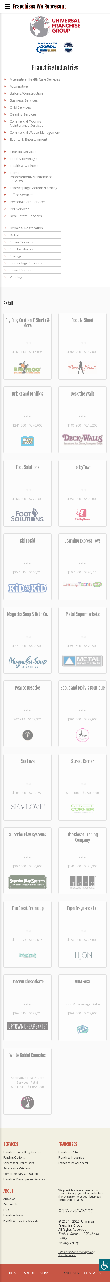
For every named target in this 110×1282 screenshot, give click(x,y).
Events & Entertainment (28, 139)
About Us (9, 1199)
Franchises (69, 1273)
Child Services (20, 107)
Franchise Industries (71, 1157)
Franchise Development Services (24, 1179)
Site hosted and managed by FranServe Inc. (76, 1253)
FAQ (6, 1210)
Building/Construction (26, 93)
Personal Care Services (28, 201)
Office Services (21, 194)
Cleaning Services (23, 114)
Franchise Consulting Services (22, 1152)
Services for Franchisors (18, 1163)
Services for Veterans (16, 1168)
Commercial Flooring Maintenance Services (26, 123)
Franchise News (13, 1215)
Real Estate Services (26, 215)
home (13, 1273)
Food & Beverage (23, 158)
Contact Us (10, 1204)
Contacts (92, 1273)
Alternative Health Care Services (35, 79)
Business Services (24, 100)
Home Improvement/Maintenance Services (31, 176)
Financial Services (23, 151)
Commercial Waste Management (35, 132)
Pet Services (19, 208)
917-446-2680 (76, 1211)
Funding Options (14, 1157)
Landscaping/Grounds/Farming (33, 187)
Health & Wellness (24, 165)
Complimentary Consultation (21, 1174)
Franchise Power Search (73, 1163)
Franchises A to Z (69, 1152)
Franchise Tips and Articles (20, 1221)
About (29, 1273)
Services (47, 1273)
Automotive (19, 86)
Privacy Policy (68, 1243)
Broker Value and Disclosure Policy (79, 1235)
